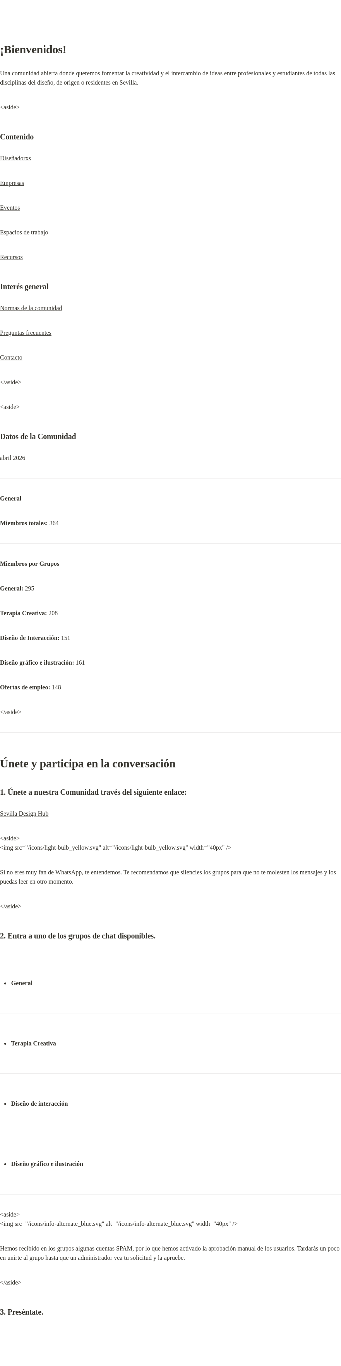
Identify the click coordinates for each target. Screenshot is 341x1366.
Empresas (12, 183)
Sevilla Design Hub (24, 813)
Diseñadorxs (15, 158)
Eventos (10, 207)
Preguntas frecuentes (25, 332)
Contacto (11, 357)
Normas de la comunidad (31, 308)
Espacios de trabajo (24, 232)
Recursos (11, 257)
